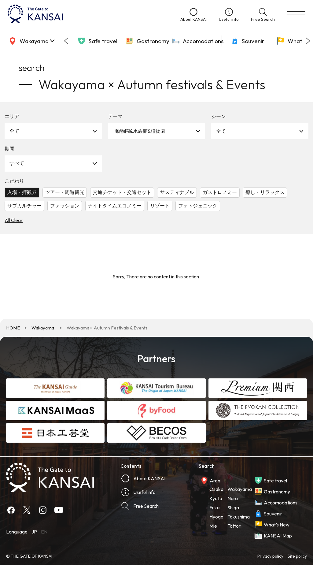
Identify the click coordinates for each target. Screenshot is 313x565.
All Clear (14, 220)
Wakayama (42, 328)
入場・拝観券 (22, 192)
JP (34, 532)
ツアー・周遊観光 (64, 192)
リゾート (160, 206)
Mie (213, 526)
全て (14, 131)
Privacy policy (270, 556)
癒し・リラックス (265, 192)
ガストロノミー (220, 192)
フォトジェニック (197, 206)
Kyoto (215, 498)
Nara (232, 498)
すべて (16, 163)
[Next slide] (308, 41)
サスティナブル (177, 192)
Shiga (233, 507)
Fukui (214, 507)
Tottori (234, 526)
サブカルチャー (24, 206)
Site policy (297, 556)
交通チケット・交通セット (122, 192)
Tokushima (238, 517)
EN (44, 532)
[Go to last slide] (66, 41)
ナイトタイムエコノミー (115, 206)
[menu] (296, 14)
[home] (88, 14)
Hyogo (216, 517)
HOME (13, 328)
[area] (30, 40)
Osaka (216, 489)
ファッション (64, 206)
